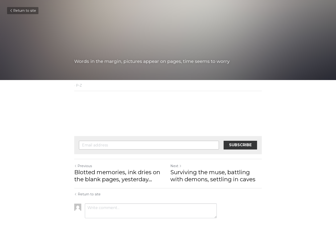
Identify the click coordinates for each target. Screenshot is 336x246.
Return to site (22, 10)
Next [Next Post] (176, 166)
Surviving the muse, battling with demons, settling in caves (212, 176)
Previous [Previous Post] (83, 166)
